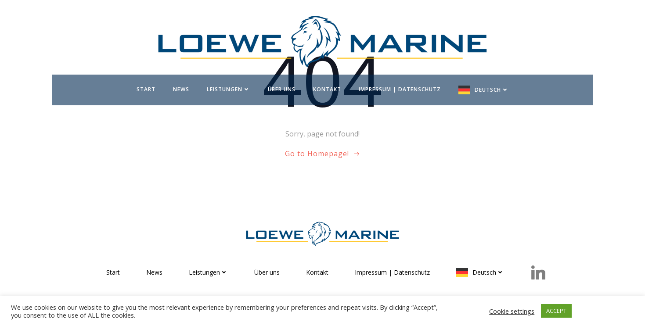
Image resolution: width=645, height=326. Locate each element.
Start (146, 89)
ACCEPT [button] (556, 311)
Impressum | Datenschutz (400, 89)
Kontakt (327, 89)
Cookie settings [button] (511, 311)
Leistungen (228, 89)
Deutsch (492, 89)
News (181, 89)
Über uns (281, 89)
